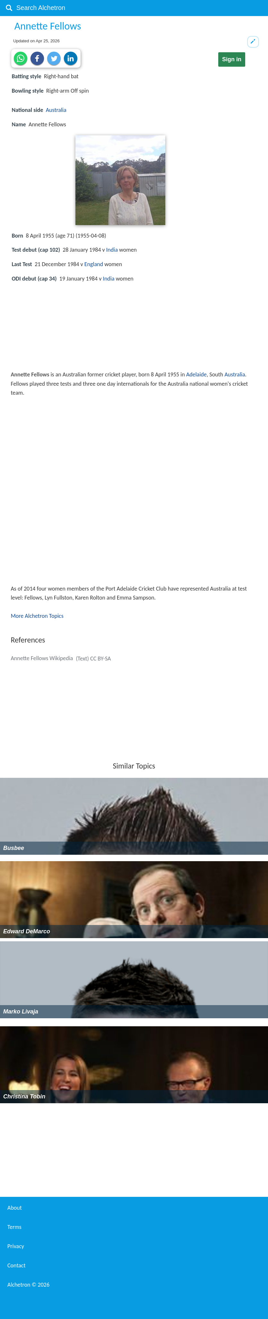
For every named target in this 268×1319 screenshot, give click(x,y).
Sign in (231, 59)
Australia (56, 109)
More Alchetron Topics (37, 615)
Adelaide (196, 374)
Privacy (15, 1246)
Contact (16, 1265)
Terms (14, 1227)
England (93, 264)
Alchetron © (28, 1284)
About (14, 1207)
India (112, 249)
